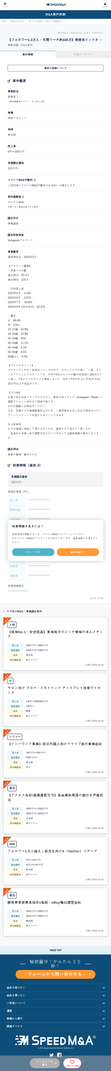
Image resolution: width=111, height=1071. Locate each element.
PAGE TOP (55, 950)
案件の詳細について (55, 68)
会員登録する (78, 552)
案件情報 (27, 54)
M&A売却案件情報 (17, 21)
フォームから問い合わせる (59, 974)
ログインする (33, 552)
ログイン (105, 7)
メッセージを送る (44, 1063)
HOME (3, 21)
